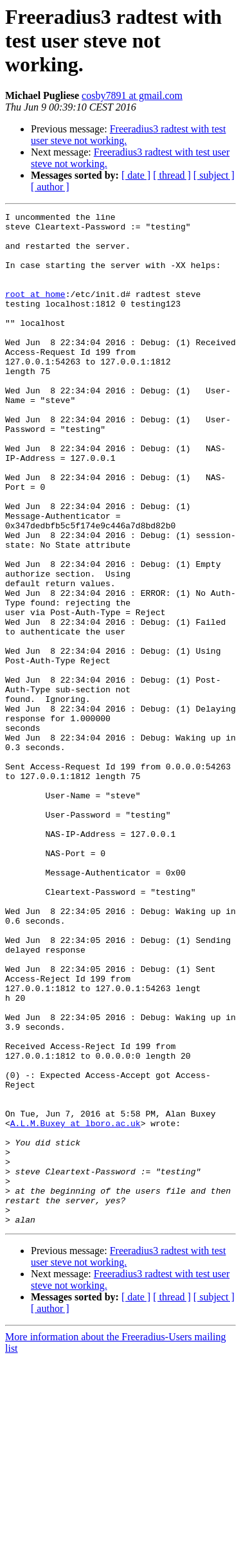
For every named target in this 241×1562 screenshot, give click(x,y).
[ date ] (135, 175)
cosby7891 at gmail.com (132, 95)
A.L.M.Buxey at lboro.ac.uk (75, 1306)
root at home (35, 311)
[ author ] (50, 186)
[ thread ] (172, 175)
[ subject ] (214, 175)
